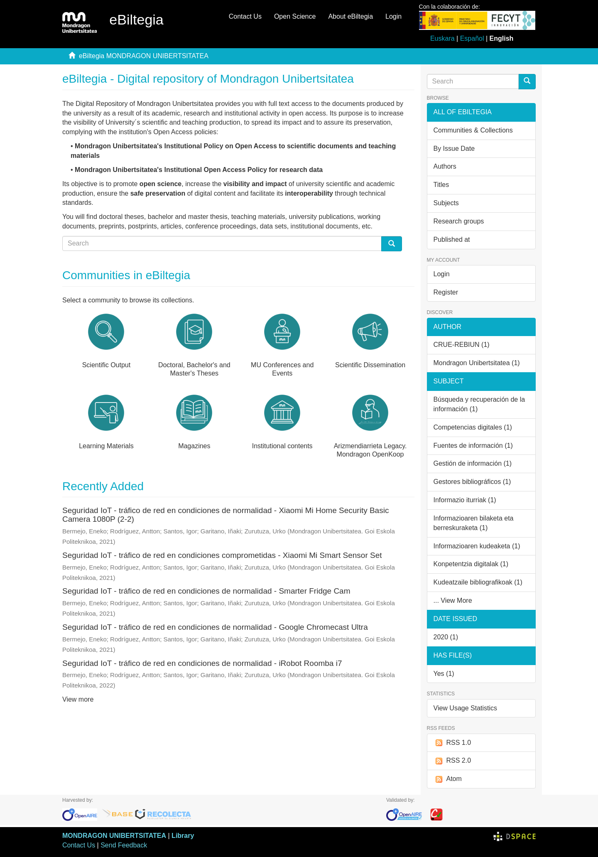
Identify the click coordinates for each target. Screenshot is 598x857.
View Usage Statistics (466, 708)
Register (446, 292)
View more (77, 699)
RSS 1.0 (452, 743)
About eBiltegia (350, 16)
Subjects (446, 202)
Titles (441, 184)
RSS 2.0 (452, 761)
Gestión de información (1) (473, 463)
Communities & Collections (473, 130)
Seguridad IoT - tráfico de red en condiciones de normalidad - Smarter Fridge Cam (206, 591)
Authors (445, 166)
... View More (453, 600)
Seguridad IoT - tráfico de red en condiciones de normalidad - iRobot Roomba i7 (202, 663)
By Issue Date (454, 148)
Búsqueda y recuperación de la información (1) (479, 404)
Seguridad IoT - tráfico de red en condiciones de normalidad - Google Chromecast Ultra (215, 627)
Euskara (442, 38)
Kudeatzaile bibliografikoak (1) (478, 582)
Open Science (295, 16)
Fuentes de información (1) (473, 445)
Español (472, 38)
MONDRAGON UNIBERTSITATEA (114, 835)
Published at (452, 239)
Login (442, 273)
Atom (448, 779)
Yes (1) (444, 673)
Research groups (459, 221)
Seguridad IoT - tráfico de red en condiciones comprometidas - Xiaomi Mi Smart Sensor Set (222, 555)
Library (183, 835)
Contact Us (245, 16)
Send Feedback (123, 845)
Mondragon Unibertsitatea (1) (477, 362)
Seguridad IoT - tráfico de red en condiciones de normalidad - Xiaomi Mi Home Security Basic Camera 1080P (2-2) (225, 514)
